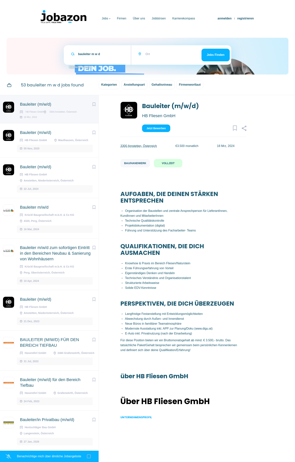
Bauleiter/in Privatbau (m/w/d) (47, 425)
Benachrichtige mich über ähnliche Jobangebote (49, 456)
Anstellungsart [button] (134, 84)
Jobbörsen (159, 18)
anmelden (224, 18)
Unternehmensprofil (136, 417)
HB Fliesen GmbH (158, 115)
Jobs (105, 18)
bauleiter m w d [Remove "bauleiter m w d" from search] (80, 67)
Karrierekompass (183, 18)
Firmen (121, 18)
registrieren (245, 18)
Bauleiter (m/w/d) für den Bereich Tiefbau (50, 388)
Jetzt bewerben (156, 128)
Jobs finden (215, 54)
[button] (243, 128)
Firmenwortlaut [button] (190, 84)
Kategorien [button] (109, 84)
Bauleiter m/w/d (34, 213)
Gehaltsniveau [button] (162, 84)
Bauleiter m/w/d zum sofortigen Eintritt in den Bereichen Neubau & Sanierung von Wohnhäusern (55, 259)
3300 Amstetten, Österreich (138, 146)
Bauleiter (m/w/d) (35, 104)
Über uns (139, 18)
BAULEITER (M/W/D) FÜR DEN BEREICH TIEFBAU (49, 348)
